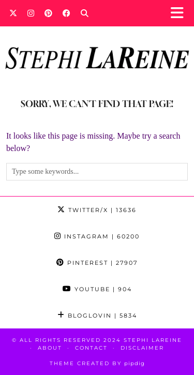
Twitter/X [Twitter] (97, 210)
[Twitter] (13, 13)
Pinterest (97, 262)
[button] (180, 13)
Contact (91, 347)
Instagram (97, 236)
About (50, 347)
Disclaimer (142, 347)
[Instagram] (30, 13)
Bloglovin (97, 315)
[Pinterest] (48, 13)
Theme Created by (97, 363)
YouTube (97, 289)
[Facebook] (66, 13)
